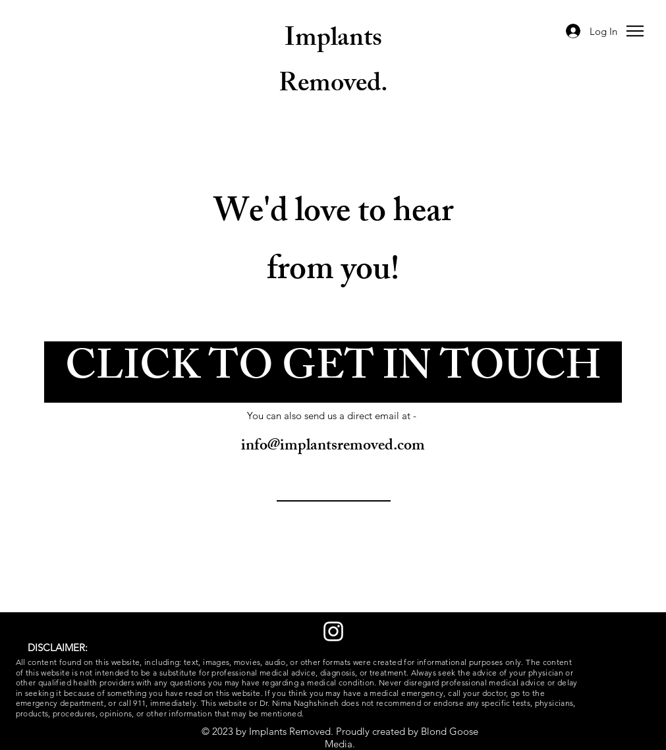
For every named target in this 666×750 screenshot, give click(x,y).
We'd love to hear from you (333, 244)
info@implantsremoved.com (333, 447)
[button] (635, 31)
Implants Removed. (333, 63)
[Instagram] (333, 631)
